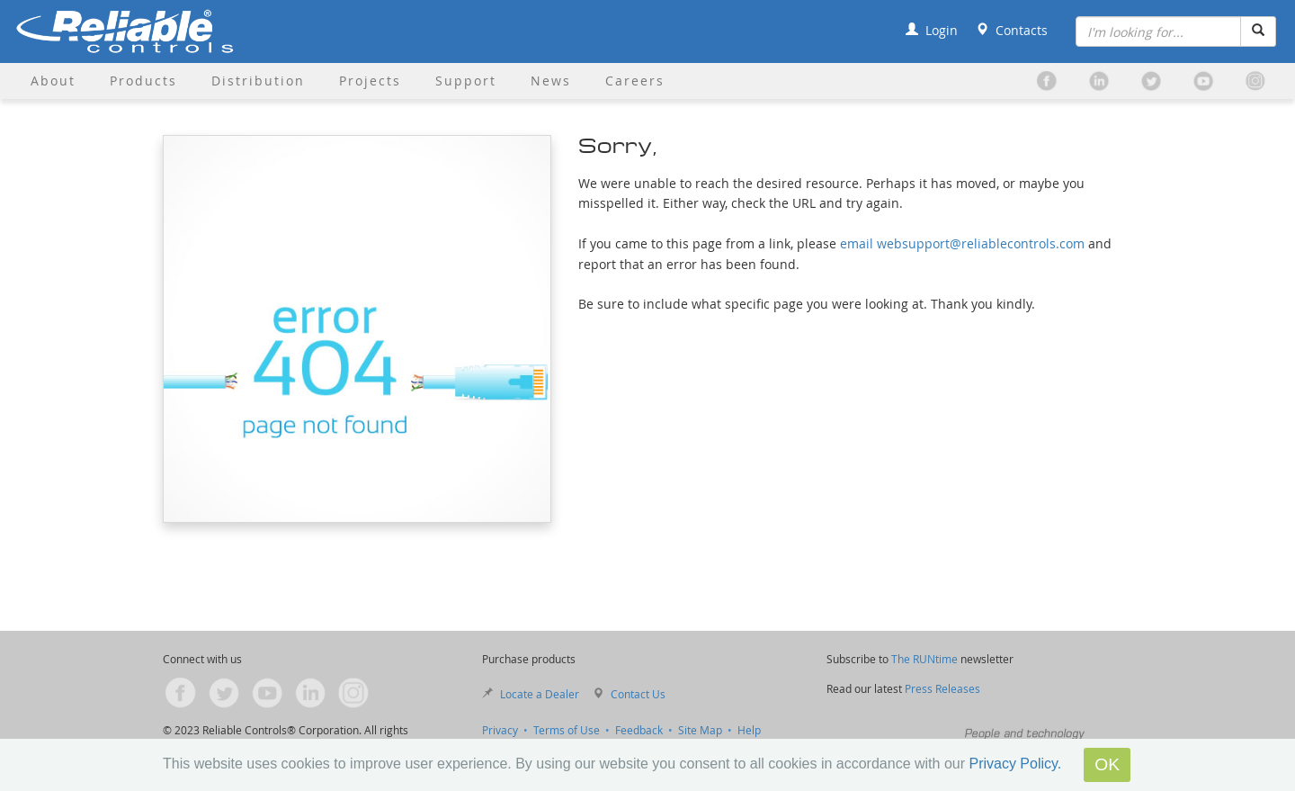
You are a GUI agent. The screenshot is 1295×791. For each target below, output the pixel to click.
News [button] (551, 80)
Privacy (500, 730)
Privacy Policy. (1015, 763)
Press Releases (942, 689)
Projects (370, 80)
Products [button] (143, 80)
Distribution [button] (258, 80)
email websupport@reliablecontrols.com (962, 243)
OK (1107, 764)
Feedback (639, 730)
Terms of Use (566, 730)
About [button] (53, 80)
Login (932, 30)
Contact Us (638, 694)
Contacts (1012, 30)
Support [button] (465, 80)
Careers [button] (635, 80)
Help (749, 730)
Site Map (700, 730)
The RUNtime (924, 659)
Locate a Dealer (539, 694)
